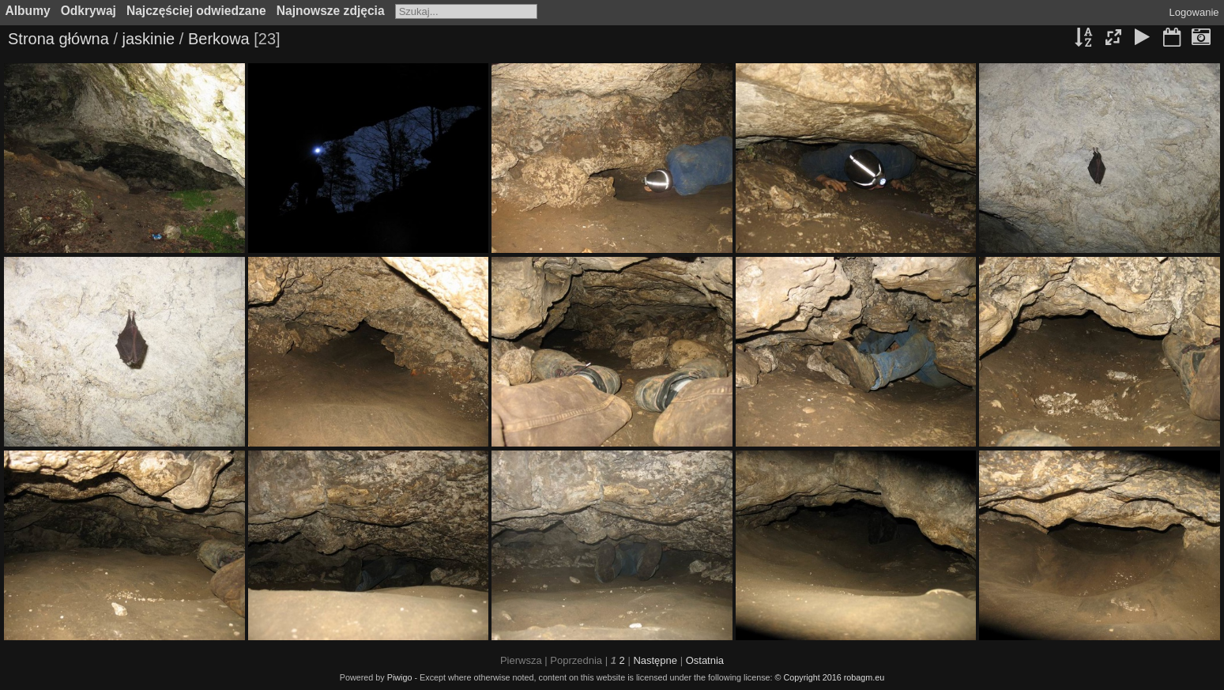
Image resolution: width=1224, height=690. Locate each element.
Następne (655, 660)
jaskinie (148, 38)
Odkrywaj (88, 10)
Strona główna (58, 38)
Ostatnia (705, 660)
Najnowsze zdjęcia (331, 10)
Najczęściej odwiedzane (196, 10)
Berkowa (219, 38)
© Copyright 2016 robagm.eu (830, 677)
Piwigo (399, 677)
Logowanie (1194, 12)
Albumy (28, 10)
